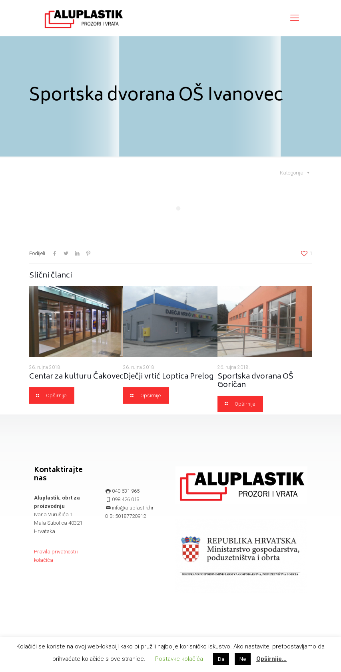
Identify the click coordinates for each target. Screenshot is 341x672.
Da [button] (221, 659)
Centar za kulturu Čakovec (76, 377)
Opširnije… (271, 658)
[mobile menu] (294, 18)
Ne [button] (242, 659)
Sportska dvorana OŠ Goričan (255, 381)
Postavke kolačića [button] (179, 658)
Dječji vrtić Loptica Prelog (168, 377)
